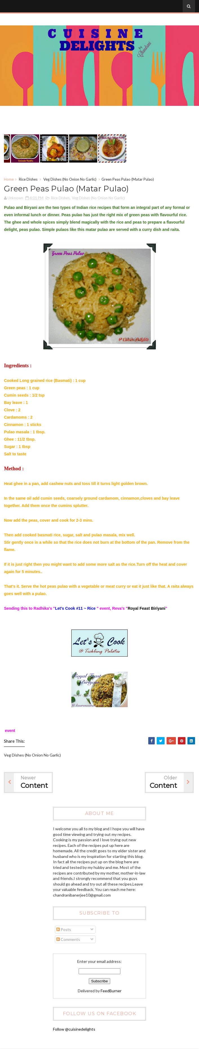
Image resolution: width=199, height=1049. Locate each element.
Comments (68, 939)
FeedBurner (111, 990)
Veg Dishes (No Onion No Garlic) (69, 179)
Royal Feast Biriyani (146, 608)
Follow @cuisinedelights (74, 1029)
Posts (63, 929)
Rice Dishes (28, 179)
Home (9, 179)
